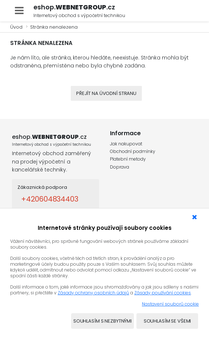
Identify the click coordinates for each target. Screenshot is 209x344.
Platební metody (128, 159)
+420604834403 (49, 199)
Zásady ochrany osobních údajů (93, 293)
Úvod (16, 27)
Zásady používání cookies (162, 293)
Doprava (119, 167)
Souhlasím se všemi (167, 321)
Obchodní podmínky (132, 151)
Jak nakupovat (126, 144)
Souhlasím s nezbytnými (102, 321)
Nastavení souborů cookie (170, 304)
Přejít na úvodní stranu (106, 93)
